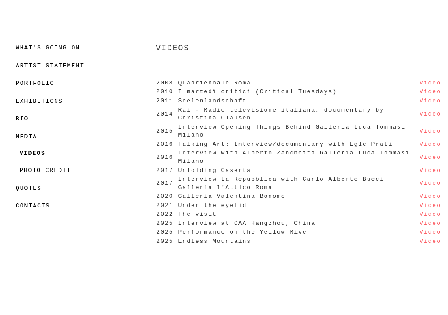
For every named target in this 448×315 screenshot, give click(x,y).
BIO (22, 119)
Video (430, 83)
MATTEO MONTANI (224, 16)
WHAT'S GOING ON (48, 48)
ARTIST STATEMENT (50, 66)
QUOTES (29, 188)
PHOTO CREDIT (45, 171)
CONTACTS (33, 206)
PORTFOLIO (35, 84)
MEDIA (26, 137)
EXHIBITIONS (39, 101)
